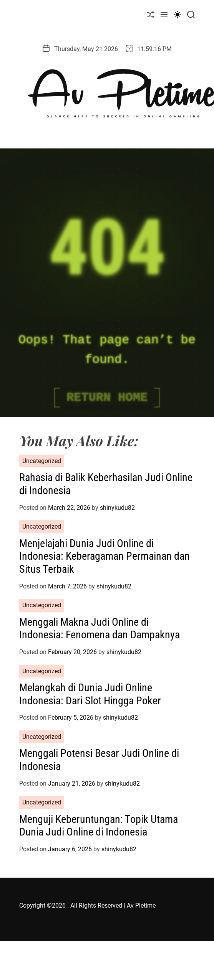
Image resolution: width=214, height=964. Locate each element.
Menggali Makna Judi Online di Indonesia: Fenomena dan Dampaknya (99, 628)
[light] (177, 14)
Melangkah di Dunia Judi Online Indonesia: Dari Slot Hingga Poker (90, 694)
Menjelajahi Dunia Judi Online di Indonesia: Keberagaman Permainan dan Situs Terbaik (104, 556)
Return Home (107, 397)
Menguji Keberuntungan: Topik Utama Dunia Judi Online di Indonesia (98, 826)
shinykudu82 (117, 507)
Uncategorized (41, 461)
